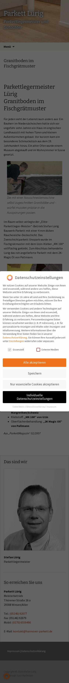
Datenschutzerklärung (15, 334)
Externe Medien (47, 347)
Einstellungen (16, 338)
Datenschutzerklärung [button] (35, 404)
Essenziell (16, 347)
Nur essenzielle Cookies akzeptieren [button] (34, 381)
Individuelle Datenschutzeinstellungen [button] (34, 394)
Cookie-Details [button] (19, 404)
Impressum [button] (51, 404)
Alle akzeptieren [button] (34, 360)
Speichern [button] (34, 371)
